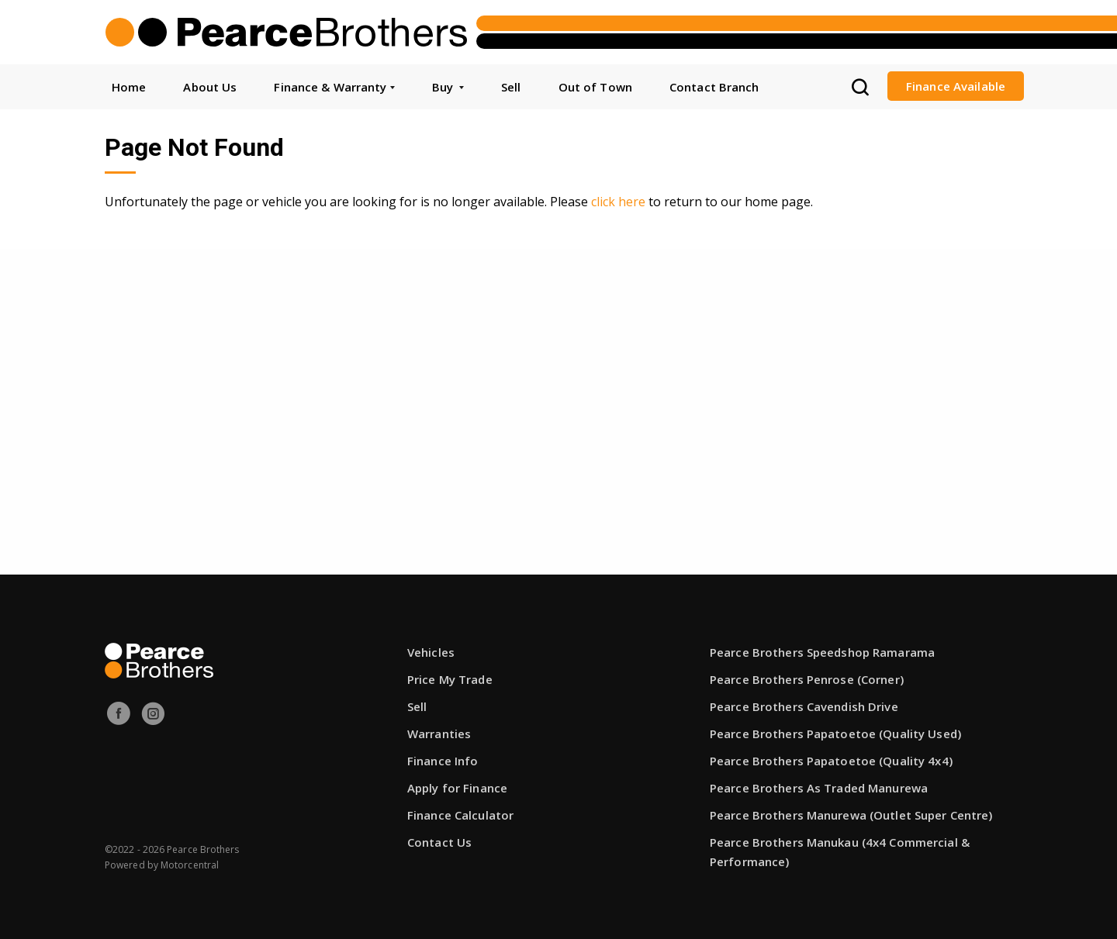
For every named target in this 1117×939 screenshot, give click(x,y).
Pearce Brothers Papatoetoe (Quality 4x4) (831, 760)
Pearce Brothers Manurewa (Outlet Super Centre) (851, 815)
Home (129, 87)
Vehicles (431, 652)
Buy (448, 87)
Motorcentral (190, 865)
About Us (210, 87)
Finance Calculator (460, 815)
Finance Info (442, 760)
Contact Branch (714, 87)
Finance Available (955, 86)
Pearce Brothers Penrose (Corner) (807, 679)
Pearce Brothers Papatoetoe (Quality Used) (835, 733)
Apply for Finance (457, 788)
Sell (510, 87)
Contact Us (439, 842)
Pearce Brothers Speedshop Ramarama (822, 652)
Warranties (439, 733)
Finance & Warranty (334, 87)
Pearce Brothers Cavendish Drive (804, 706)
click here (618, 201)
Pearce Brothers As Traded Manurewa (819, 788)
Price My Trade (450, 679)
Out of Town (595, 87)
